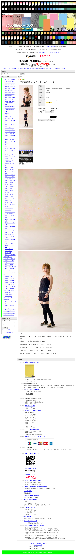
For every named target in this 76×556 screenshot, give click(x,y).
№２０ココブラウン (10, 184)
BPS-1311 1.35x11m (10, 88)
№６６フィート (9, 196)
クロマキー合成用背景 (9, 259)
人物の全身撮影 (9, 265)
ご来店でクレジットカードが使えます (35, 437)
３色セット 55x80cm (10, 288)
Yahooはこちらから (30, 474)
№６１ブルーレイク (10, 156)
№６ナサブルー (9, 158)
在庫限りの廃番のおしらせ (32, 362)
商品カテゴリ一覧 (14, 68)
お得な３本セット (9, 263)
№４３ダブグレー (9, 128)
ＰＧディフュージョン (9, 313)
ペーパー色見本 (28, 491)
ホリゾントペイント (10, 309)
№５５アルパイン (9, 169)
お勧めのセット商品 (9, 261)
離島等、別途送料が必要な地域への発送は (36, 486)
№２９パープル (9, 249)
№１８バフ (8, 210)
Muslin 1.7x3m (8, 296)
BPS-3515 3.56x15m (10, 106)
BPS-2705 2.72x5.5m (10, 95)
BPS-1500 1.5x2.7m (10, 90)
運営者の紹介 (35, 68)
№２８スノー (8, 116)
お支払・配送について (25, 68)
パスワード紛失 (6, 329)
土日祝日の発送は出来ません (31, 495)
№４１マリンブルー (10, 154)
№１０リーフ (8, 202)
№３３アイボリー (9, 198)
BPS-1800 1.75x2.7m (10, 92)
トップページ (4, 68)
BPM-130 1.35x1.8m (10, 85)
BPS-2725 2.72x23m (10, 99)
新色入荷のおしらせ (30, 406)
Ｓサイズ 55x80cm (9, 282)
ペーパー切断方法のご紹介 (32, 429)
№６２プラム (8, 251)
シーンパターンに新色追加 (32, 389)
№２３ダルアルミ (9, 139)
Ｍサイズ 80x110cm (10, 280)
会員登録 (55, 68)
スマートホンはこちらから (32, 453)
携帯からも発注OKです (30, 499)
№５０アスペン (9, 208)
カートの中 (62, 68)
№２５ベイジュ (9, 192)
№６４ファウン (9, 200)
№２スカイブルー (9, 167)
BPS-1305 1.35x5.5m (10, 86)
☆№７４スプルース (10, 175)
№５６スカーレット (10, 234)
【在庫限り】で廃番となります (33, 410)
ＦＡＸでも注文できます (30, 521)
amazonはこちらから (30, 468)
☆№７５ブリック (9, 186)
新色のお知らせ (8, 257)
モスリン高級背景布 (9, 290)
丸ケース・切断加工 (10, 255)
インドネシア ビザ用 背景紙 (33, 480)
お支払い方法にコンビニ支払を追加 (34, 525)
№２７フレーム (9, 232)
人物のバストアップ (10, 267)
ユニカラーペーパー (9, 284)
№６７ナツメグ (9, 188)
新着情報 (42, 68)
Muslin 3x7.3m (8, 292)
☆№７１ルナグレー (10, 130)
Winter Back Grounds (10, 81)
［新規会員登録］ (9, 332)
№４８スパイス (9, 190)
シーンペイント (8, 271)
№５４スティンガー (10, 180)
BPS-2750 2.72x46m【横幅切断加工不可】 (10, 102)
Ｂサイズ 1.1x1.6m (9, 278)
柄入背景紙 (8, 253)
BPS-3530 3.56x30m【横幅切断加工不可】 (10, 109)
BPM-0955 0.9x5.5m (10, 83)
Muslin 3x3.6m (8, 294)
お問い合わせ (49, 68)
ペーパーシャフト (8, 298)
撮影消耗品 (6, 299)
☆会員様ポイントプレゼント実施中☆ (49, 52)
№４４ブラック (9, 118)
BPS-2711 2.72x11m (10, 97)
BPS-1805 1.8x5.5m (10, 94)
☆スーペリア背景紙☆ (9, 79)
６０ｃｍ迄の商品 (9, 269)
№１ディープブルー (10, 148)
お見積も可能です (29, 516)
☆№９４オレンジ (9, 243)
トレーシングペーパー (9, 311)
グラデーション (8, 276)
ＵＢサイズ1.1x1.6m (10, 286)
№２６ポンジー (9, 194)
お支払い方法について (31, 507)
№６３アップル (9, 182)
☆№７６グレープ (9, 230)
